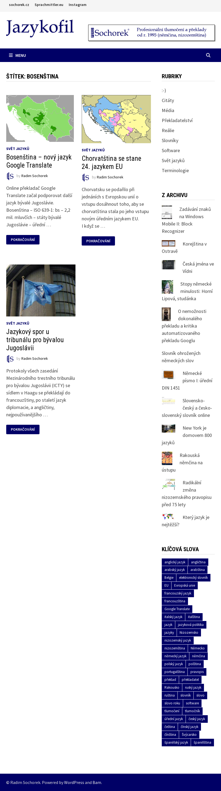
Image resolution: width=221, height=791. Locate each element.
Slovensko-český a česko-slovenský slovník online (187, 407)
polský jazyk (173, 664)
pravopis (197, 671)
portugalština (174, 671)
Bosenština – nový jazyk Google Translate (39, 161)
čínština (170, 734)
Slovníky (170, 140)
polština (195, 664)
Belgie (168, 577)
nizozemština (174, 648)
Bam (97, 782)
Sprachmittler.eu (49, 4)
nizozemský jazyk (177, 640)
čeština (169, 726)
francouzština (174, 601)
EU (166, 585)
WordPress (74, 782)
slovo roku (172, 703)
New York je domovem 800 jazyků (187, 435)
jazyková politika (191, 624)
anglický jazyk (174, 562)
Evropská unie (184, 585)
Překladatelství (177, 120)
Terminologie (175, 170)
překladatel (190, 679)
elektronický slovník (193, 577)
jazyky (169, 632)
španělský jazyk (176, 742)
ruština (169, 695)
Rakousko (171, 687)
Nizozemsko (189, 632)
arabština (197, 569)
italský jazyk (173, 617)
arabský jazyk (174, 569)
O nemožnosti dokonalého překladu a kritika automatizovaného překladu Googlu (184, 326)
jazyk (168, 624)
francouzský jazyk (177, 593)
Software (171, 150)
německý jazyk (175, 656)
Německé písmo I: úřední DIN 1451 (187, 380)
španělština (202, 742)
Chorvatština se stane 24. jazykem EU (111, 163)
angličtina (198, 562)
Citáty (168, 100)
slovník (185, 695)
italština (194, 617)
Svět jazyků (17, 148)
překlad (170, 679)
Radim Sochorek (34, 176)
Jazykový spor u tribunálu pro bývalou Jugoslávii (35, 340)
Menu (17, 55)
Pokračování (23, 239)
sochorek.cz (19, 4)
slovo (200, 695)
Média (168, 110)
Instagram (78, 4)
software (192, 703)
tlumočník (192, 711)
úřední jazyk (173, 719)
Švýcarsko (189, 734)
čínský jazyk (189, 726)
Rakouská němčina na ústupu (182, 462)
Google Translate (177, 609)
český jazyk (197, 719)
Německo (198, 648)
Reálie (168, 130)
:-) (164, 90)
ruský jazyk (193, 687)
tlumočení (171, 711)
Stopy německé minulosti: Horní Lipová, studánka (187, 291)
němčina (198, 656)
